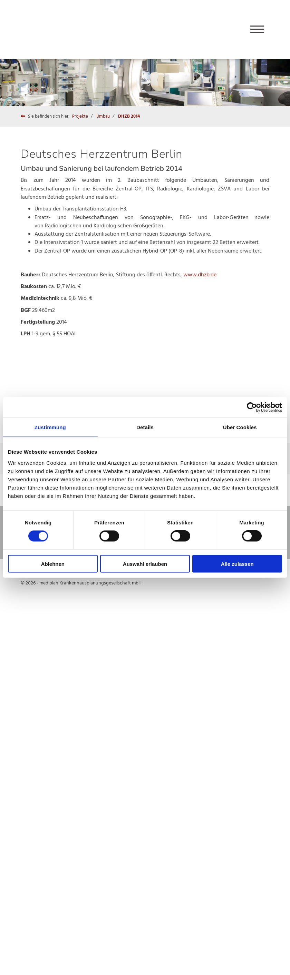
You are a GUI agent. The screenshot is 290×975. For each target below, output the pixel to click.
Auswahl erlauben (145, 564)
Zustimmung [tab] (50, 427)
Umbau (103, 116)
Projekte (80, 116)
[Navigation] (257, 29)
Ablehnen (53, 564)
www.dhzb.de (199, 274)
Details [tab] (145, 427)
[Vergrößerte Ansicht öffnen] (59, 373)
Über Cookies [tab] (240, 427)
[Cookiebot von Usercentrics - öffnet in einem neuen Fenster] (252, 407)
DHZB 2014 (129, 116)
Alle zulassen (237, 564)
